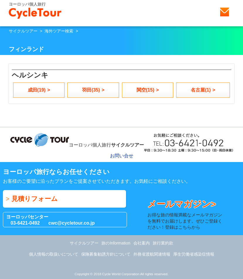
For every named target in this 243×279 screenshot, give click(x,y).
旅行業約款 (163, 243)
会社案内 (141, 243)
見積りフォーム (34, 198)
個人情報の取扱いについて (53, 254)
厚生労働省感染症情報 (193, 254)
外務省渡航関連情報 (151, 254)
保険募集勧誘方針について (105, 254)
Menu (235, 12)
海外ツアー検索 (59, 31)
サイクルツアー (23, 31)
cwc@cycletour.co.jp (71, 223)
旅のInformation (115, 243)
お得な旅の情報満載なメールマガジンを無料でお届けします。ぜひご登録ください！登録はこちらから (186, 214)
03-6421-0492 (25, 223)
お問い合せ (224, 12)
